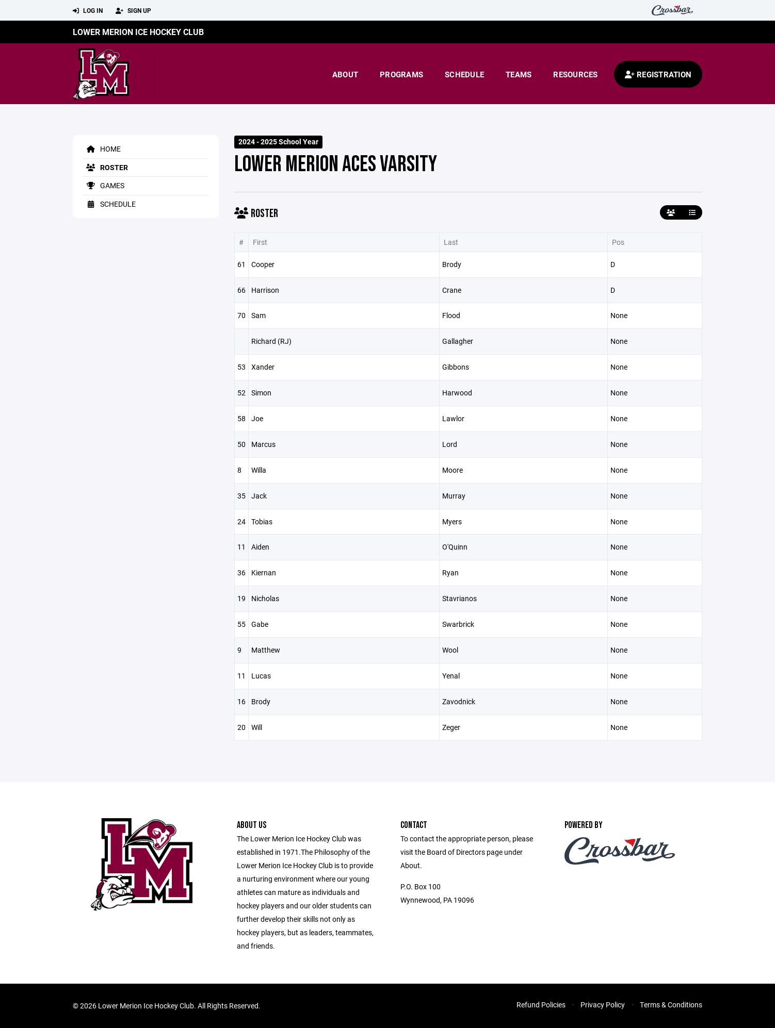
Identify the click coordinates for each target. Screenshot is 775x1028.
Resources (575, 74)
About (345, 74)
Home (102, 149)
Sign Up (133, 10)
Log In (88, 10)
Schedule (464, 74)
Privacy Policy (602, 1004)
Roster (105, 167)
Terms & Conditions (671, 1004)
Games (103, 185)
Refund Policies (541, 1004)
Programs (401, 74)
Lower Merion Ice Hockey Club (138, 31)
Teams (518, 74)
